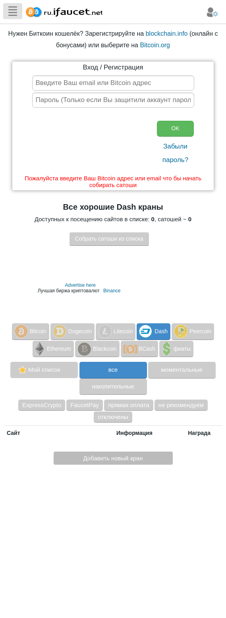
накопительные (113, 386)
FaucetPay (84, 405)
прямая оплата (128, 405)
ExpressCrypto (41, 405)
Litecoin (115, 331)
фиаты (175, 349)
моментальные (182, 369)
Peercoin (192, 331)
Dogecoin (72, 331)
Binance (111, 291)
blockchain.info (167, 33)
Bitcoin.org (155, 45)
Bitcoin (29, 331)
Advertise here (80, 285)
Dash (153, 331)
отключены (113, 416)
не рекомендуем (181, 405)
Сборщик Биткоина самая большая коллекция (62, 11)
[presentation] (92, 142)
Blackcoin (96, 349)
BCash (138, 349)
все (113, 369)
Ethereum (52, 349)
